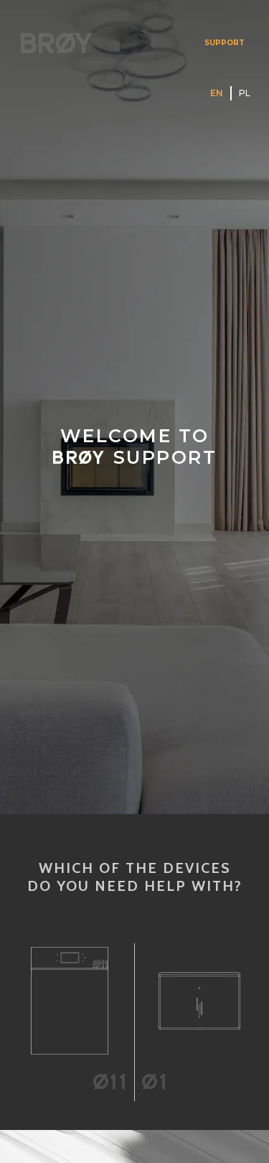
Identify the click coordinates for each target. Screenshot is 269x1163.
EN (216, 93)
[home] (53, 42)
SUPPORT (224, 42)
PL (244, 93)
